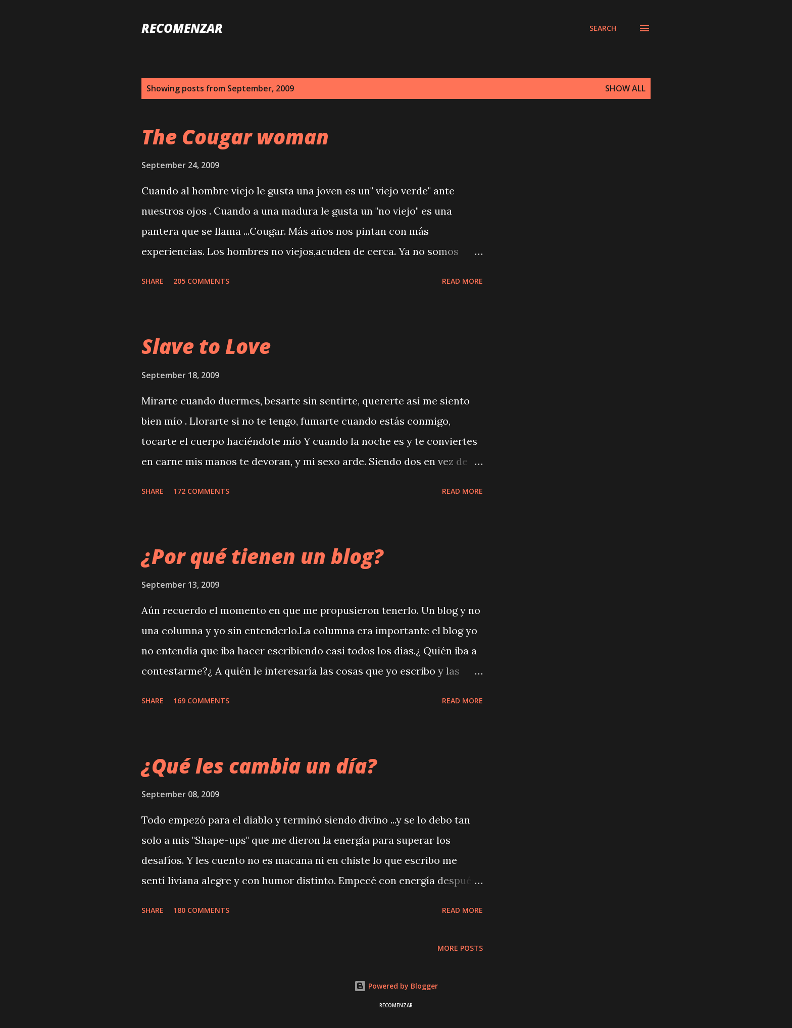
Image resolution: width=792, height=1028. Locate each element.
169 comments (201, 700)
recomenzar (182, 28)
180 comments (201, 910)
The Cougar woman (235, 136)
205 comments (201, 281)
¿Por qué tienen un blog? (262, 556)
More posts (460, 948)
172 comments (201, 491)
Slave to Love (206, 346)
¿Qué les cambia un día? (259, 766)
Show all (625, 88)
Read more (462, 281)
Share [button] (152, 281)
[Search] (602, 28)
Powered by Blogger (396, 986)
